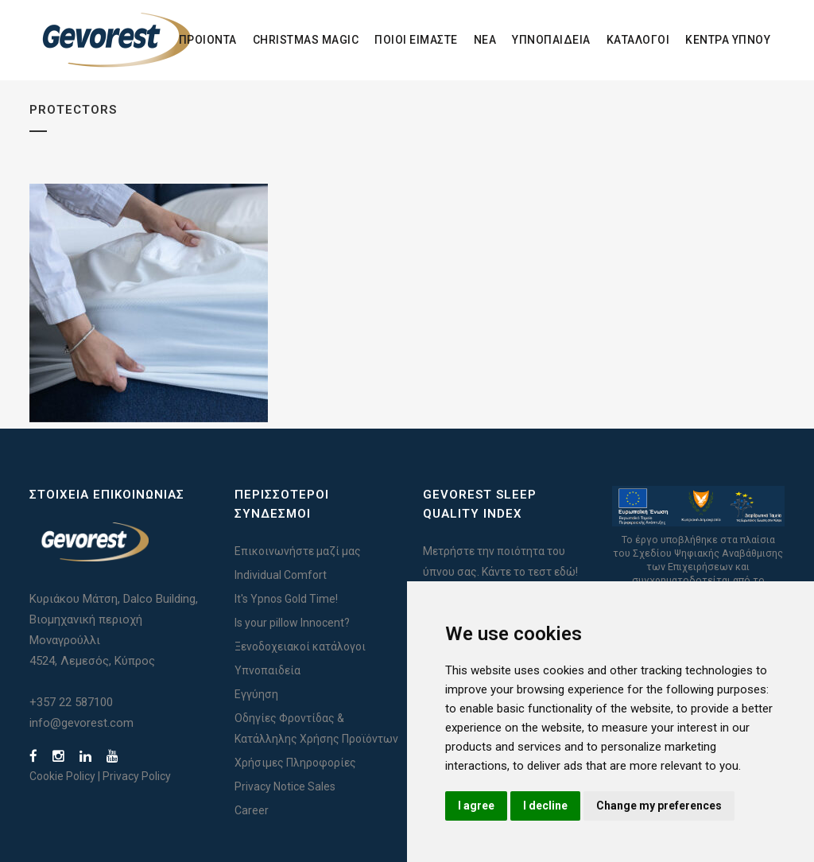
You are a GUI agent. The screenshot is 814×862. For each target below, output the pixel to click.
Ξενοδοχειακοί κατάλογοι (300, 646)
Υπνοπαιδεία (267, 670)
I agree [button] (476, 805)
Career (252, 810)
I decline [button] (545, 805)
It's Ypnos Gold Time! (286, 598)
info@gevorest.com (81, 723)
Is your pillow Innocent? (292, 622)
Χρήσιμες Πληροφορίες (295, 762)
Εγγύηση (256, 694)
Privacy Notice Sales (285, 786)
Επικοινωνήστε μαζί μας (298, 551)
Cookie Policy (62, 776)
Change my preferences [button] (659, 805)
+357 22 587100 (71, 702)
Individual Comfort (281, 575)
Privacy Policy (137, 776)
